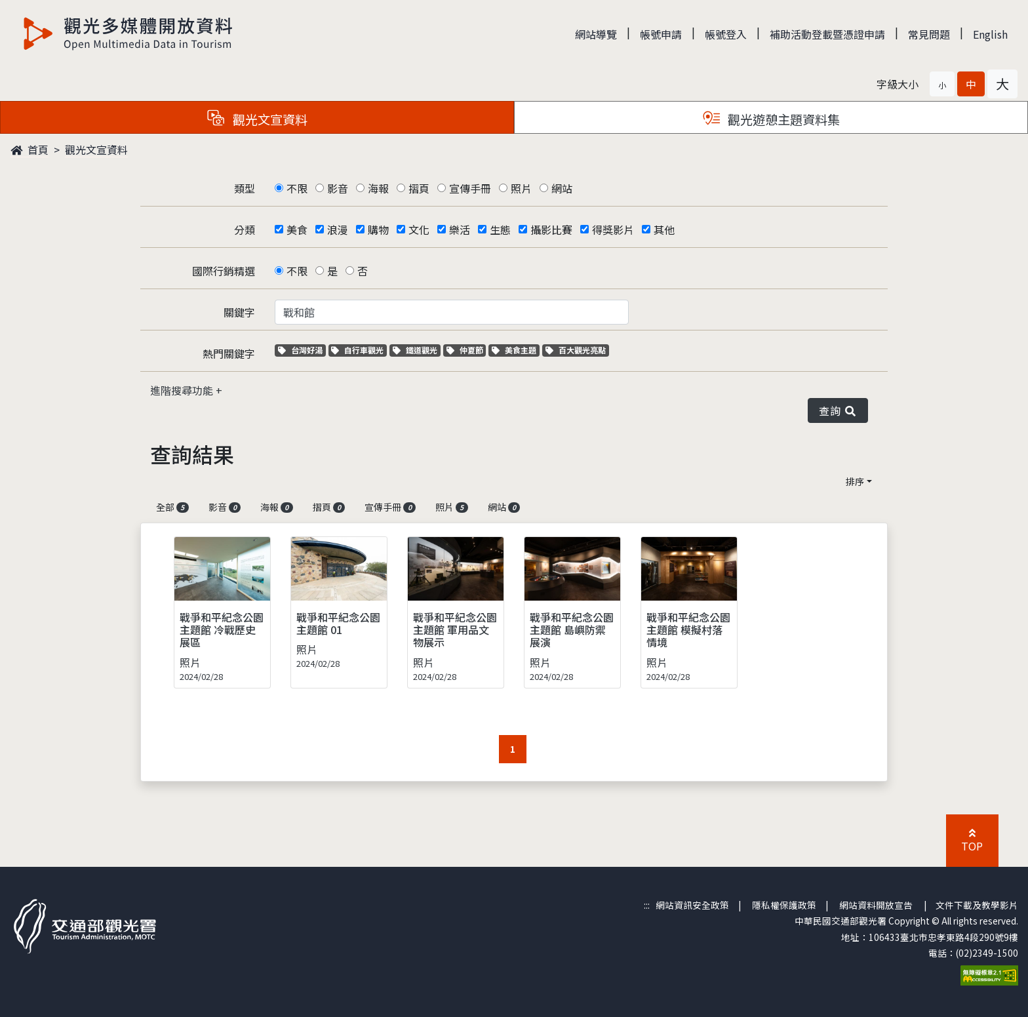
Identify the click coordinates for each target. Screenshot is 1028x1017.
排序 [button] (855, 481)
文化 (418, 229)
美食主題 (516, 349)
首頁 (29, 149)
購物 (378, 229)
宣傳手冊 (470, 188)
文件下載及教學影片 (977, 904)
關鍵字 (239, 312)
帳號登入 (726, 34)
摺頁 (418, 188)
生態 (500, 229)
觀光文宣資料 (96, 149)
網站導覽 (596, 34)
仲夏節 (466, 349)
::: (647, 904)
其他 (664, 229)
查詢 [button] (838, 410)
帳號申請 (661, 34)
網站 (561, 188)
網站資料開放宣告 (876, 904)
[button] (942, 83)
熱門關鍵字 (229, 353)
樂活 (459, 229)
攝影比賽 (551, 229)
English (990, 34)
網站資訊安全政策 (692, 904)
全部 (172, 506)
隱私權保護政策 (784, 904)
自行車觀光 (357, 349)
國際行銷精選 (223, 271)
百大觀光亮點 (575, 349)
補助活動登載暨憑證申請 (827, 34)
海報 (378, 188)
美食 (297, 229)
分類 (244, 229)
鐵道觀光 (417, 349)
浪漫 (337, 229)
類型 (244, 188)
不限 (297, 188)
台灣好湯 (302, 349)
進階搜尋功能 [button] (183, 390)
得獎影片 (613, 229)
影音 (337, 188)
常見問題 (929, 34)
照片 (521, 188)
